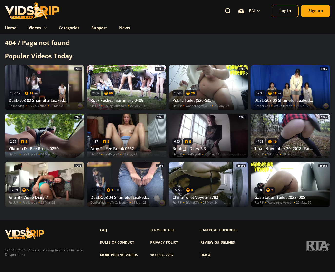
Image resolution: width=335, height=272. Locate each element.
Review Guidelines (217, 242)
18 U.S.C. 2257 (162, 255)
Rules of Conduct (117, 242)
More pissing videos (119, 255)
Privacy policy (164, 242)
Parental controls (218, 230)
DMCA (205, 255)
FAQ (103, 230)
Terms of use (162, 230)
